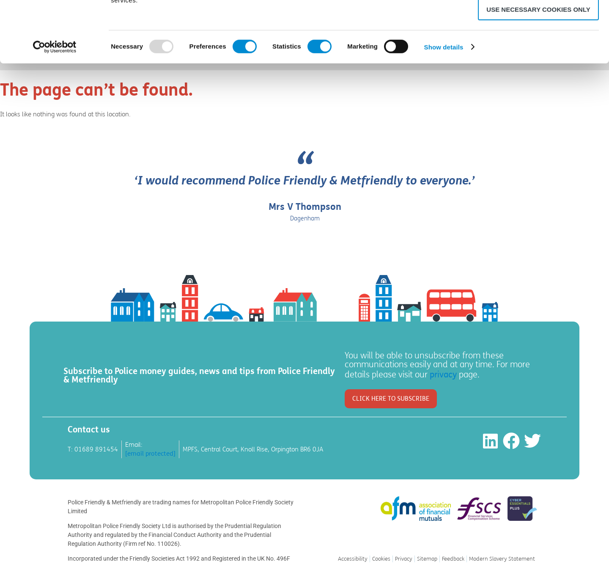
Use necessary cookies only (538, 70)
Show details (444, 108)
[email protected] (150, 453)
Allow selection (538, 46)
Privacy (403, 559)
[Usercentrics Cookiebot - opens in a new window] (55, 108)
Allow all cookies (539, 21)
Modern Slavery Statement (502, 559)
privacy (443, 375)
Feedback (453, 559)
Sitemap (427, 559)
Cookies (381, 559)
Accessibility (353, 559)
